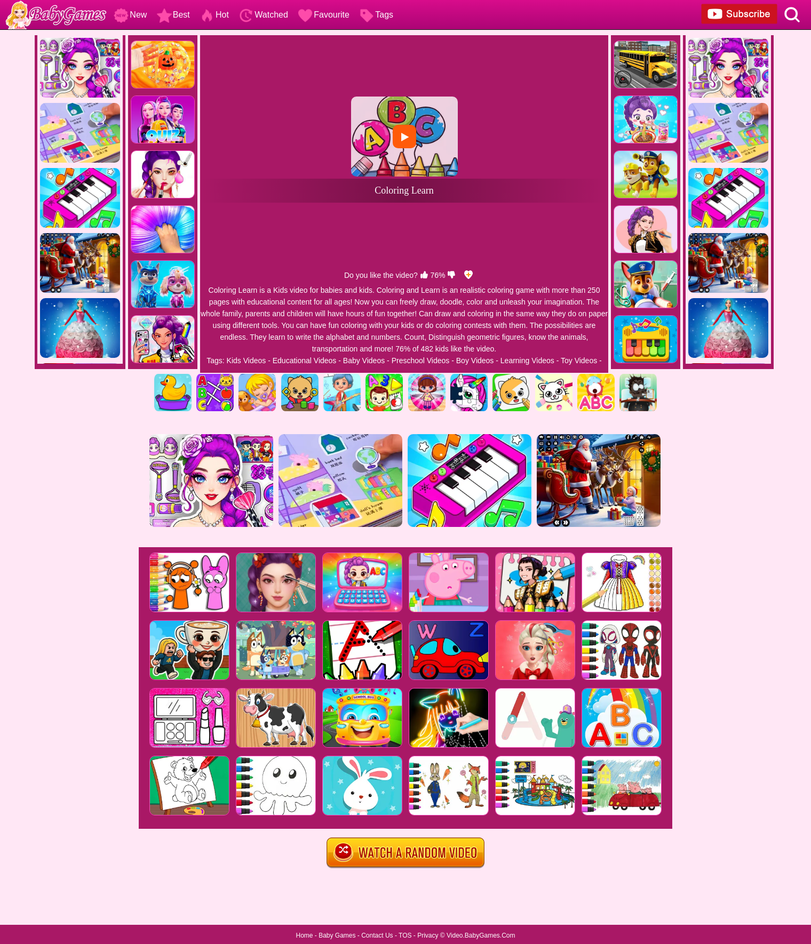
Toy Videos (579, 360)
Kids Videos (246, 360)
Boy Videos (475, 360)
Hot (214, 14)
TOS (405, 935)
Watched (263, 14)
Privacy (427, 935)
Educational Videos (305, 360)
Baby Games (337, 935)
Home (304, 935)
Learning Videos (527, 360)
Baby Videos (364, 360)
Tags (376, 14)
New (130, 14)
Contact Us (377, 935)
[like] (424, 275)
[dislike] (451, 275)
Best (173, 14)
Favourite (323, 14)
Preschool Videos (421, 360)
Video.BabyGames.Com (481, 935)
